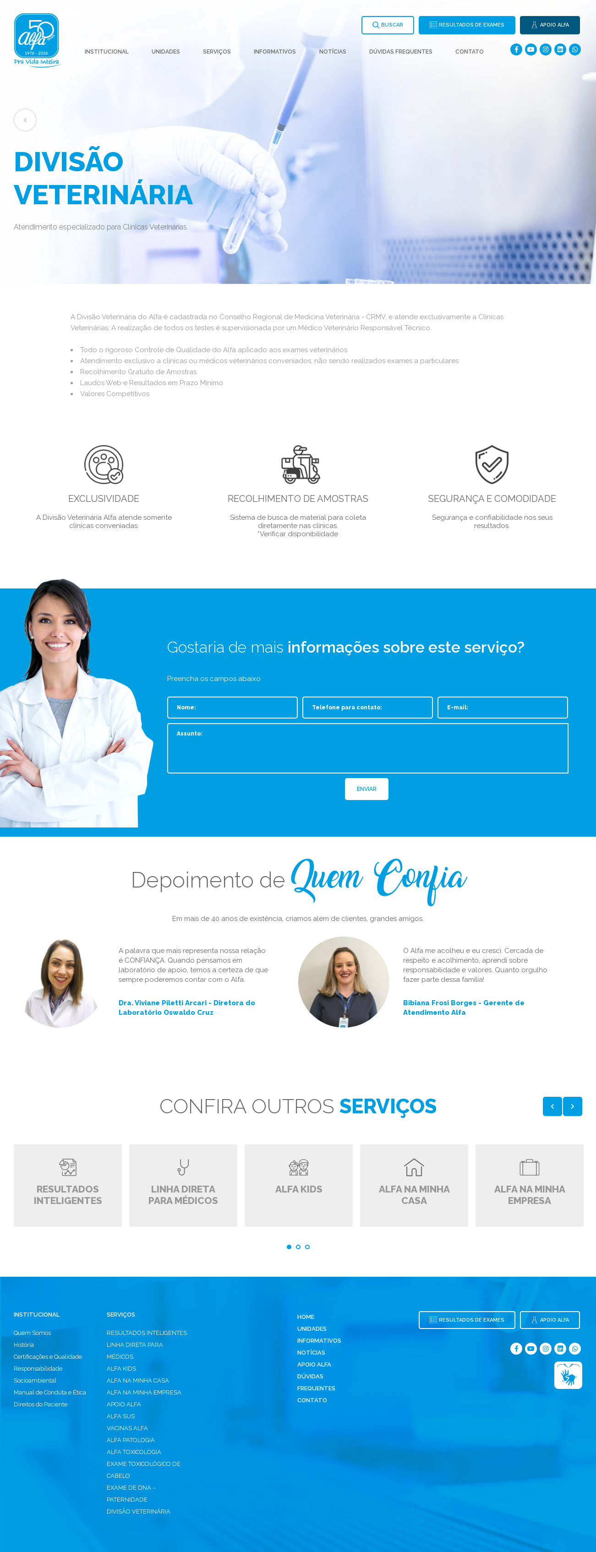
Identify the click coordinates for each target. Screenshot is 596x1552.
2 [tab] (298, 1247)
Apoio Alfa (314, 1364)
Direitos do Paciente (40, 1404)
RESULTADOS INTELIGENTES (147, 1332)
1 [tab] (289, 1247)
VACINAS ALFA (127, 1428)
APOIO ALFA (124, 1404)
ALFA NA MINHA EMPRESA (144, 1392)
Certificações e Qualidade (48, 1356)
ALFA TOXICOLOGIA (134, 1452)
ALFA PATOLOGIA (131, 1440)
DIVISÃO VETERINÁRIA (138, 1511)
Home (305, 1316)
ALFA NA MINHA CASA (138, 1380)
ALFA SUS (121, 1416)
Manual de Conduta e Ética (50, 1392)
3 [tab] (307, 1247)
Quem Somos (32, 1332)
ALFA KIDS (121, 1368)
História (24, 1344)
